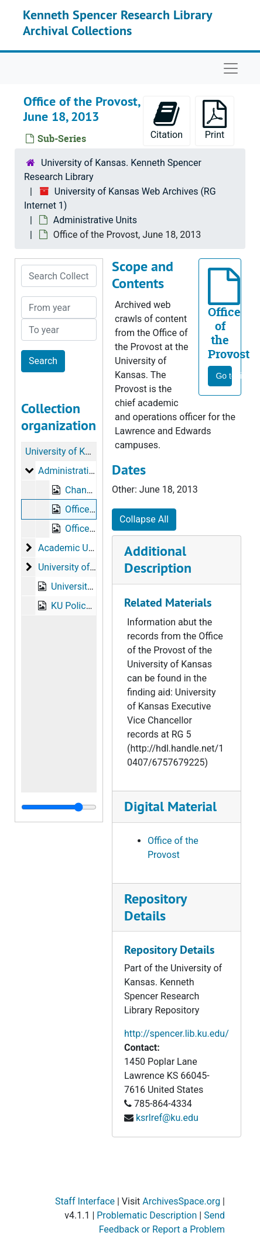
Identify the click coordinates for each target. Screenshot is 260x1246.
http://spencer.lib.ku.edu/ (176, 1033)
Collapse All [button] (144, 519)
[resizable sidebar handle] (59, 807)
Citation (166, 120)
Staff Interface (85, 1201)
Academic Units (71, 547)
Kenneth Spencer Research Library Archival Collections (117, 22)
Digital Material (170, 806)
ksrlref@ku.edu (167, 1117)
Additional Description (157, 559)
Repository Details (155, 907)
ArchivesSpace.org (181, 1201)
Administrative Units (95, 220)
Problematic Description (147, 1215)
